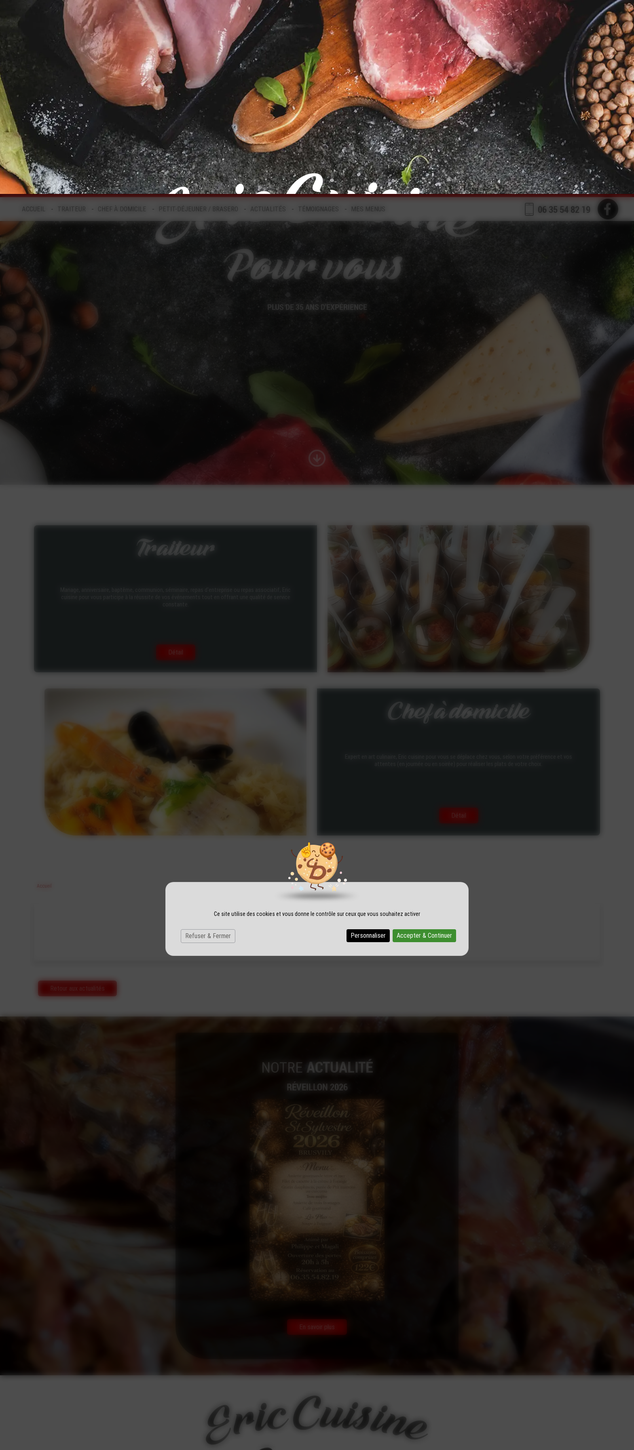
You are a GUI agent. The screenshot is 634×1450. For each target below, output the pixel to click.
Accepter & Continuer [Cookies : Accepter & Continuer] (424, 741)
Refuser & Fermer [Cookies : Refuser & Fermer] (208, 742)
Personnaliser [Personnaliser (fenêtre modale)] (368, 741)
